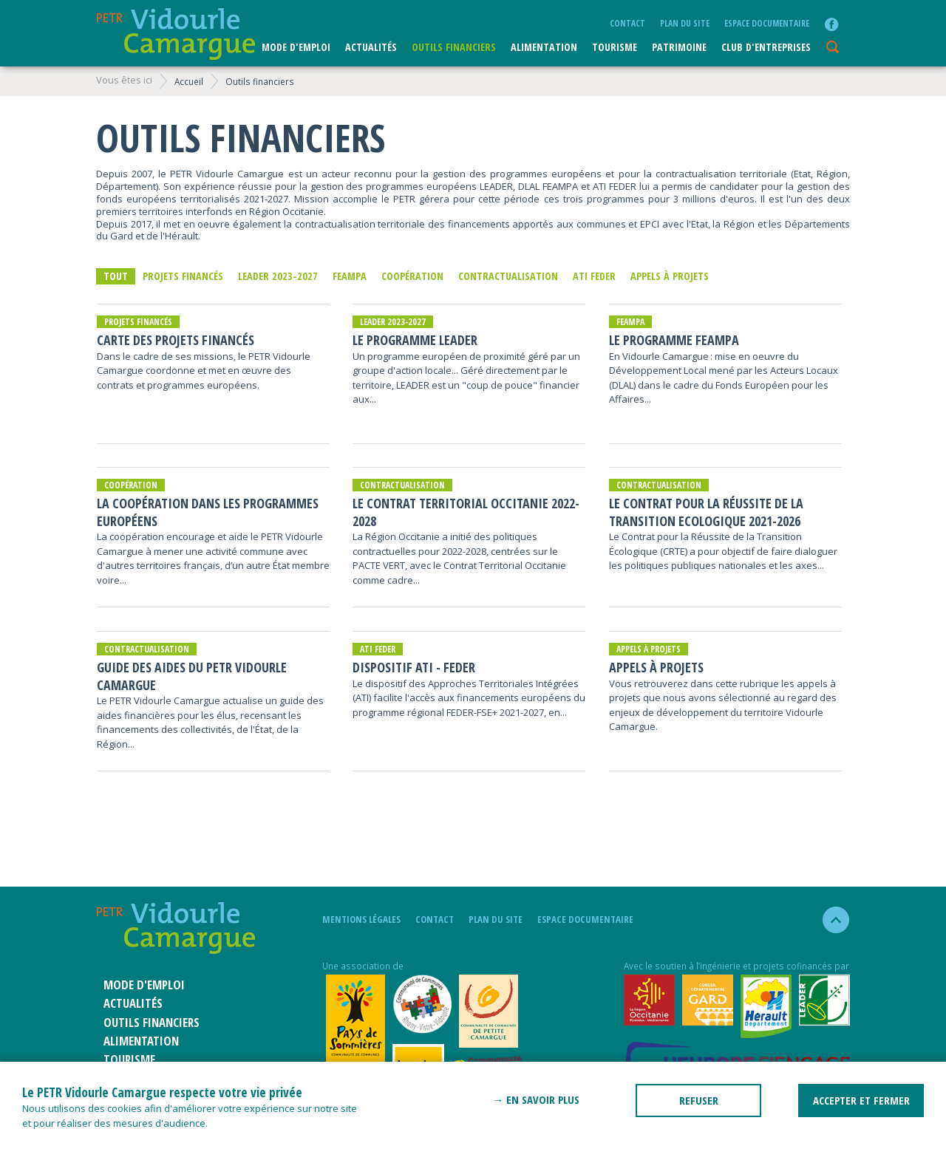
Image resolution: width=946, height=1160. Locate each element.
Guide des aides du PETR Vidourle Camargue (192, 676)
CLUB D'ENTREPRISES (766, 47)
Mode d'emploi (296, 47)
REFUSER (698, 1100)
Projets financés (183, 276)
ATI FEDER (594, 276)
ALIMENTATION (544, 47)
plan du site (685, 23)
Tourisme (614, 47)
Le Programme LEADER (415, 340)
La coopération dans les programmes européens (208, 512)
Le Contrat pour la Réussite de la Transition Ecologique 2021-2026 (706, 512)
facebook (831, 24)
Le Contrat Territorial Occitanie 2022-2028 (466, 512)
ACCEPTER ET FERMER (861, 1100)
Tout (115, 276)
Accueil (188, 81)
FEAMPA (350, 276)
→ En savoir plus (535, 1099)
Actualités (371, 47)
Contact (627, 23)
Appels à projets (669, 276)
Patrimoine (679, 47)
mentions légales (361, 919)
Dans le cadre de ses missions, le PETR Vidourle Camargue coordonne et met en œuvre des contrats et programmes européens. (203, 370)
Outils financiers (454, 47)
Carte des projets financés (175, 340)
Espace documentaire (766, 23)
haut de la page (829, 920)
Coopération (412, 276)
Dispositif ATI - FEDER (414, 667)
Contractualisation (508, 276)
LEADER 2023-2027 (278, 276)
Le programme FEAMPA (674, 340)
